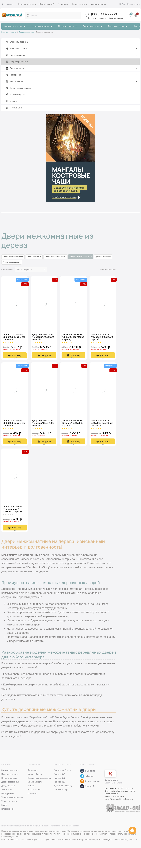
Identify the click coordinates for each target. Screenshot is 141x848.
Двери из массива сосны (55, 257)
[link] (7, 4)
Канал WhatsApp (112, 799)
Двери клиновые (34, 257)
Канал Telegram (126, 799)
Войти (122, 4)
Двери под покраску (11, 262)
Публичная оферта (10, 826)
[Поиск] (28, 15)
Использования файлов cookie (65, 826)
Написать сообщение (97, 18)
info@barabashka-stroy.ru (124, 791)
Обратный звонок (116, 18)
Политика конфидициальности (34, 826)
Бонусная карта (111, 780)
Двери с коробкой (103, 257)
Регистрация (133, 4)
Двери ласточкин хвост (13, 257)
